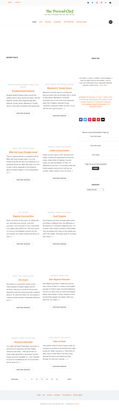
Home (34, 25)
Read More (103, 88)
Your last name (95, 150)
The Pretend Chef (59, 12)
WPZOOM (76, 407)
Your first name (95, 141)
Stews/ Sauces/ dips (52, 87)
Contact (18, 2)
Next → (70, 382)
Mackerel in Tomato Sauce (59, 91)
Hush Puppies (59, 219)
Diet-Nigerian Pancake (60, 282)
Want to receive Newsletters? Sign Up (95, 136)
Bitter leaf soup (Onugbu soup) (23, 155)
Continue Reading (23, 116)
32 (37, 382)
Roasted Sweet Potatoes (23, 94)
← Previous (14, 382)
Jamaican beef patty (23, 345)
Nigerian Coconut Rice (23, 219)
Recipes (48, 25)
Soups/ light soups (20, 152)
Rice (20, 216)
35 (52, 382)
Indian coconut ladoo (59, 153)
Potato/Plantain (14, 88)
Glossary (57, 25)
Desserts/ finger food (29, 88)
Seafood (71, 87)
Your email (95, 159)
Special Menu (82, 25)
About (10, 2)
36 (58, 382)
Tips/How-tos (69, 25)
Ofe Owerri (23, 283)
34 (47, 382)
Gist (40, 25)
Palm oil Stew (59, 344)
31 (31, 382)
